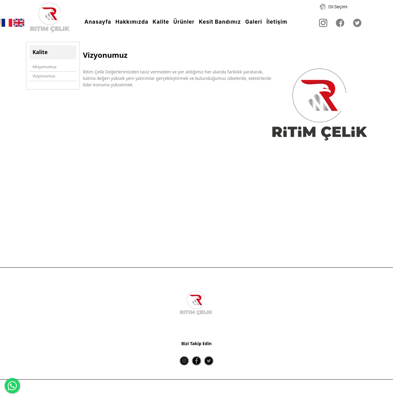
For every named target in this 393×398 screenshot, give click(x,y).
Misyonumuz (44, 66)
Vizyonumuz (44, 76)
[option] (319, 137)
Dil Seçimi (334, 7)
